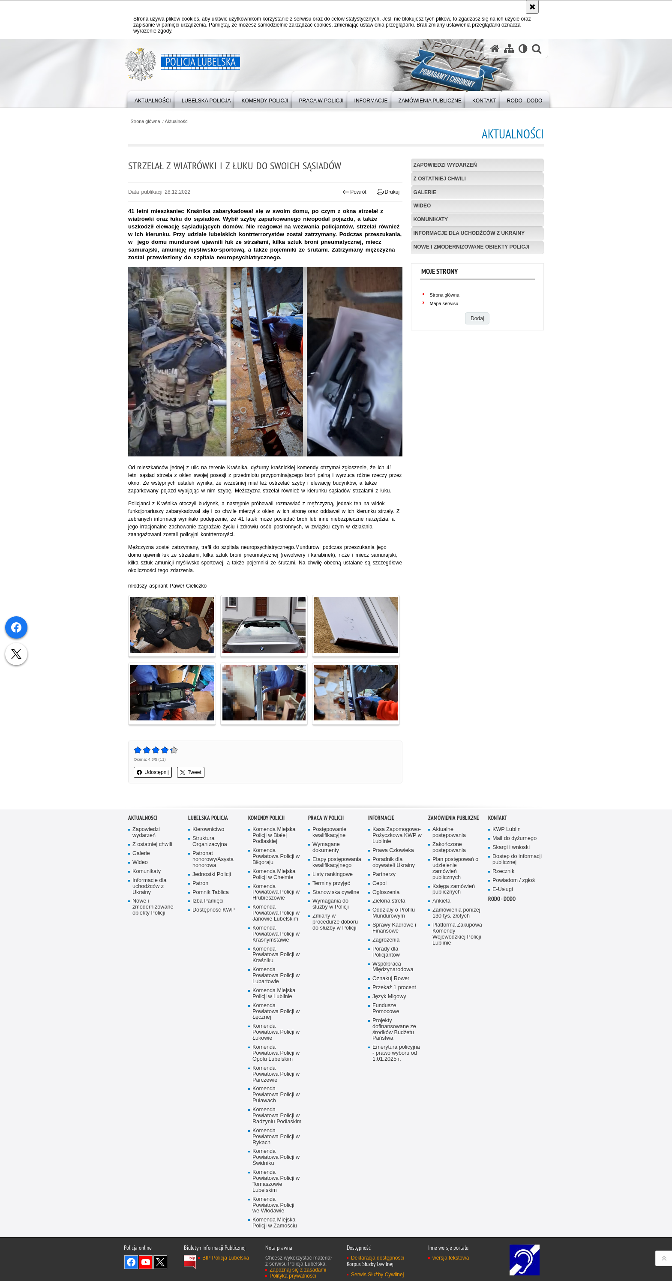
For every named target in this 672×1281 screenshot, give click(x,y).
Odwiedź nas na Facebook (131, 1262)
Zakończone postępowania (449, 847)
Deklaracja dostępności (377, 1258)
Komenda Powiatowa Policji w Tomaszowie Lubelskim (276, 1181)
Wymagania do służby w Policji (330, 904)
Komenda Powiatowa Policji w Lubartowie (276, 975)
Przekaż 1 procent (394, 987)
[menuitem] (153, 99)
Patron (200, 883)
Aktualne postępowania (449, 832)
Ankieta (441, 901)
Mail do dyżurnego (514, 838)
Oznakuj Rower (390, 978)
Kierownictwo (208, 829)
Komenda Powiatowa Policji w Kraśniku (276, 955)
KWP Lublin (506, 829)
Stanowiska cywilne (335, 892)
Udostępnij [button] (153, 772)
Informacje (381, 818)
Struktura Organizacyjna (209, 841)
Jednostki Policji (211, 874)
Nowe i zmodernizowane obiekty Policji (471, 247)
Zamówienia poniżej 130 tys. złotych (456, 913)
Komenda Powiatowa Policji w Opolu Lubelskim (276, 1053)
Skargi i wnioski (511, 847)
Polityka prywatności (293, 1276)
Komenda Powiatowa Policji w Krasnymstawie (276, 934)
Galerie (425, 192)
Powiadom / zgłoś (513, 880)
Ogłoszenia (385, 892)
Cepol (379, 883)
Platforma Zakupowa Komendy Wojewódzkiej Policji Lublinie (457, 934)
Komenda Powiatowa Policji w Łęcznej (276, 1011)
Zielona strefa (388, 901)
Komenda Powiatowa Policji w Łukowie (276, 1032)
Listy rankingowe (332, 874)
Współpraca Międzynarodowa (392, 967)
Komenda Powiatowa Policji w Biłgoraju (276, 856)
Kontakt (497, 818)
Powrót (354, 192)
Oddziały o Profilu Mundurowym (393, 913)
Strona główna (145, 121)
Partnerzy (384, 874)
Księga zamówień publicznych (453, 889)
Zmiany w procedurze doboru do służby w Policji (335, 922)
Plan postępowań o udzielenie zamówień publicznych (455, 868)
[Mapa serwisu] (509, 48)
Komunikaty (431, 219)
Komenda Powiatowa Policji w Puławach (276, 1095)
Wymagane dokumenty (326, 847)
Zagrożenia (385, 940)
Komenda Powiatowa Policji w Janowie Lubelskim (276, 913)
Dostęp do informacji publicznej (517, 859)
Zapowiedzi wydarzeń (445, 165)
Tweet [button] (190, 772)
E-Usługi (502, 889)
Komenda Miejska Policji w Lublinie (273, 993)
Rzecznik (503, 871)
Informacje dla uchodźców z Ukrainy (469, 233)
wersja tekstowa (450, 1258)
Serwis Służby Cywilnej (377, 1275)
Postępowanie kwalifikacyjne (329, 832)
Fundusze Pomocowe (385, 1008)
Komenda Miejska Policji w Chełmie (273, 874)
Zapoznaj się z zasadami (298, 1270)
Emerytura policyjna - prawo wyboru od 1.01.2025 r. (396, 1053)
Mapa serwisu (444, 303)
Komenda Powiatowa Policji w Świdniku (276, 1157)
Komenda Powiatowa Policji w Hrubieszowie (276, 892)
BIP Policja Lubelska (225, 1258)
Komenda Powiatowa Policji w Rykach (276, 1137)
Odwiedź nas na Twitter (160, 1262)
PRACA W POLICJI (326, 818)
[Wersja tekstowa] (523, 48)
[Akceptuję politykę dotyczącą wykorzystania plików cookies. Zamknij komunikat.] (532, 7)
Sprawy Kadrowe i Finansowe (394, 928)
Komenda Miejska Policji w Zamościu (274, 1223)
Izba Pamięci (207, 901)
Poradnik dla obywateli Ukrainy (393, 862)
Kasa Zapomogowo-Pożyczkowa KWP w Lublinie (397, 835)
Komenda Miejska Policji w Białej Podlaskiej (273, 835)
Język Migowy (389, 996)
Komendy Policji (266, 818)
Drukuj (388, 192)
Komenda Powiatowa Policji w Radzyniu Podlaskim (276, 1116)
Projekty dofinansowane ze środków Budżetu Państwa (394, 1029)
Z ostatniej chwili (440, 179)
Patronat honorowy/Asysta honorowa (213, 859)
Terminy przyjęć (331, 883)
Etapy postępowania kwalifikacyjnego (336, 862)
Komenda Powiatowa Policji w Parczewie (276, 1074)
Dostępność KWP (213, 910)
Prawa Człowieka (393, 850)
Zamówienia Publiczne (453, 818)
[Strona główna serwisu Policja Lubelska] (495, 48)
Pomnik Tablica (210, 892)
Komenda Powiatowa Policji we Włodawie (273, 1205)
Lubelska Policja (208, 818)
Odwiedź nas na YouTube (146, 1262)
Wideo (422, 206)
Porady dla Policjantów (386, 952)
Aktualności (177, 121)
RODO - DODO (502, 899)
